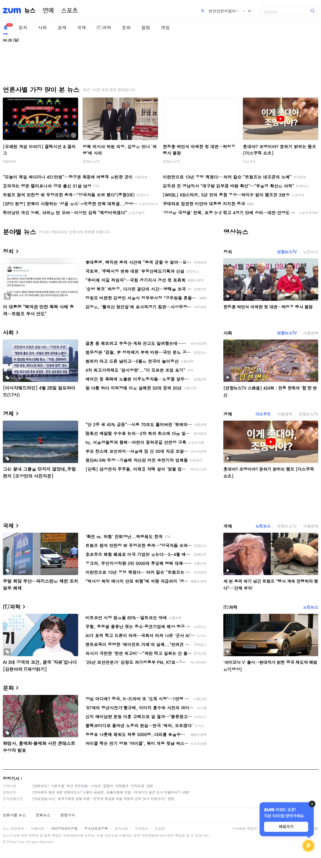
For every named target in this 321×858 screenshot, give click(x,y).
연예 (48, 10)
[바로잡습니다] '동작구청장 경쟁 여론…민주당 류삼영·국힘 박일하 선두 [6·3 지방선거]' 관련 (103, 798)
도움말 (160, 828)
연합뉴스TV (91, 161)
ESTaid (11, 842)
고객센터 (141, 828)
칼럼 (145, 27)
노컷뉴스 (310, 252)
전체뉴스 (43, 815)
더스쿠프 (249, 161)
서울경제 (310, 333)
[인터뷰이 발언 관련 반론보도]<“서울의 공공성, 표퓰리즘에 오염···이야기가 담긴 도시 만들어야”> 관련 (110, 792)
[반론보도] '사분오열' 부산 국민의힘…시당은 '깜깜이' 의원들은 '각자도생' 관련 (92, 785)
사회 (42, 27)
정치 (22, 27)
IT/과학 (104, 27)
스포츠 (69, 10)
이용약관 (37, 828)
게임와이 (9, 161)
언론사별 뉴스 (14, 815)
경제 (62, 27)
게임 (165, 27)
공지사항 (121, 828)
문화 (126, 27)
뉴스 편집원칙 (13, 828)
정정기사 (11, 778)
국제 (81, 27)
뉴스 (29, 10)
